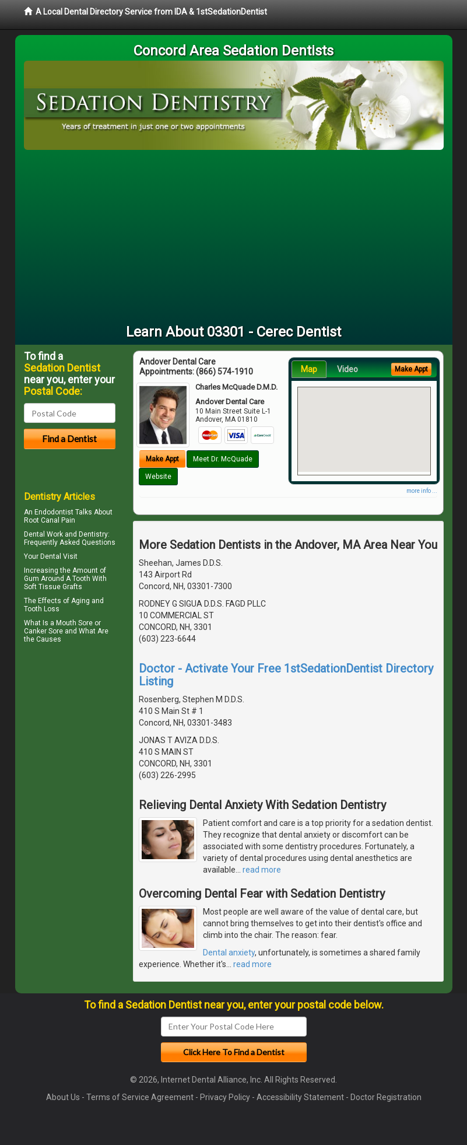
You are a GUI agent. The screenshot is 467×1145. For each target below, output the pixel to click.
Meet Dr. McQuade (222, 459)
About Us (63, 1097)
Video (347, 369)
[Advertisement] (234, 237)
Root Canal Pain (49, 520)
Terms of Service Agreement (140, 1097)
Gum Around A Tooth (57, 579)
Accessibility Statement (300, 1097)
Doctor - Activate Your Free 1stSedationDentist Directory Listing (286, 674)
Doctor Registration (386, 1097)
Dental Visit (59, 556)
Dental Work (43, 534)
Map (309, 369)
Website (158, 476)
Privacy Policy (225, 1097)
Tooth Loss (41, 609)
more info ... (421, 491)
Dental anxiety (229, 952)
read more (262, 869)
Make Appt (162, 459)
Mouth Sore (74, 623)
